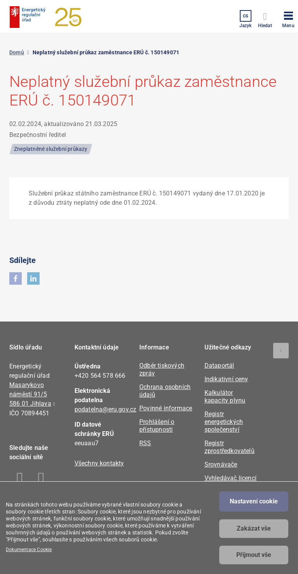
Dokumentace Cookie (29, 549)
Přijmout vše (253, 554)
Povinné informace (165, 408)
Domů (16, 52)
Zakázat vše (254, 528)
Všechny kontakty (99, 463)
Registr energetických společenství (223, 421)
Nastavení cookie (254, 501)
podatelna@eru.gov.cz (105, 409)
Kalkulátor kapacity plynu (225, 396)
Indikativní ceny (226, 379)
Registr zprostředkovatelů (229, 447)
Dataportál (219, 365)
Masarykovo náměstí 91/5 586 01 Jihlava (30, 394)
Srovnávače (220, 464)
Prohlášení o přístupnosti (156, 425)
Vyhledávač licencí (230, 478)
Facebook (20, 479)
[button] (288, 18)
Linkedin (41, 479)
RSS (145, 443)
